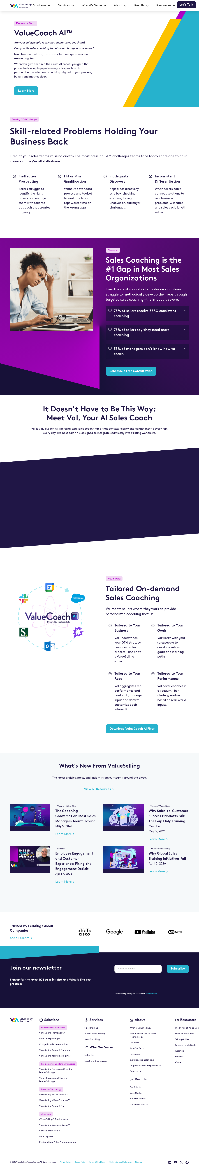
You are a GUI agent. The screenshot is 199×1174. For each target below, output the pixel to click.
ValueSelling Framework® (52, 1033)
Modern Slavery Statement (120, 1162)
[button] (42, 5)
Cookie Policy (80, 1162)
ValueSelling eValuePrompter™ (54, 1100)
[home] (21, 5)
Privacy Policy (151, 994)
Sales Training (91, 1028)
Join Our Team (137, 1048)
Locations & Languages (95, 1061)
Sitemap (138, 1162)
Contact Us (135, 1071)
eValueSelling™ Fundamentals (54, 1119)
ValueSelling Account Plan (52, 1106)
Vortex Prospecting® (49, 1039)
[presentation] (138, 981)
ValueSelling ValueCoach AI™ (53, 1095)
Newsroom (135, 1054)
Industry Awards (138, 1099)
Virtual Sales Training (94, 1034)
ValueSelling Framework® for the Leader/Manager (55, 1071)
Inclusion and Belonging (142, 1060)
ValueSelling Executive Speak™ (54, 1125)
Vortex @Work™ (47, 1136)
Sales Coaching (92, 1039)
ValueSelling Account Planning (54, 1050)
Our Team (134, 1043)
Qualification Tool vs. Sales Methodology (143, 1035)
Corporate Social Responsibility (145, 1066)
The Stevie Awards (139, 1104)
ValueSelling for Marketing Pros (54, 1056)
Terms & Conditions (97, 1162)
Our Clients (135, 1087)
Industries (89, 1055)
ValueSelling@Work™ (49, 1131)
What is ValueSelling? (140, 1028)
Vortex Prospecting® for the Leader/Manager (53, 1080)
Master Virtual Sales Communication (57, 1142)
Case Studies (136, 1093)
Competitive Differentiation (53, 1044)
